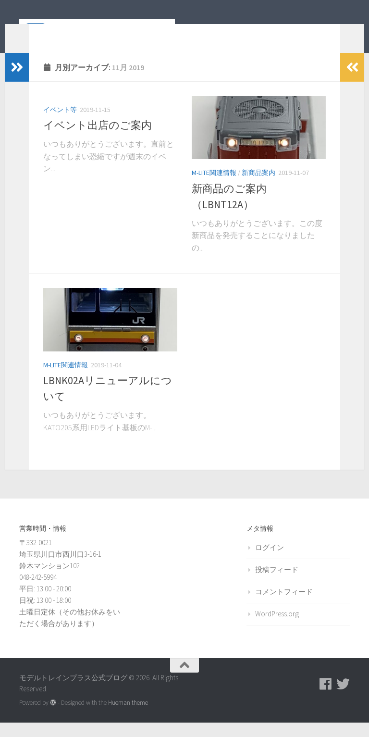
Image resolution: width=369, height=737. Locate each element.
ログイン (269, 561)
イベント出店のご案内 (97, 139)
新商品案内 (258, 187)
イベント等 (60, 124)
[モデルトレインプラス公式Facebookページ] (325, 698)
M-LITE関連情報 (214, 187)
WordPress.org (277, 628)
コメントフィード (284, 606)
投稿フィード (276, 583)
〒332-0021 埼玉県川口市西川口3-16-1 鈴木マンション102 (60, 568)
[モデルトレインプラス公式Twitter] (343, 698)
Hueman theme (128, 717)
